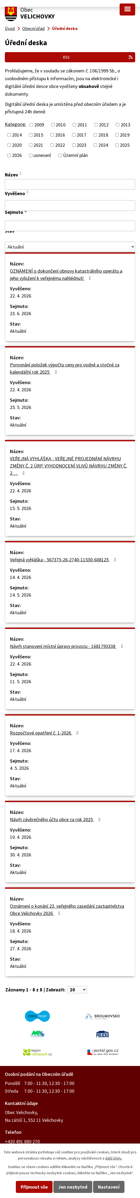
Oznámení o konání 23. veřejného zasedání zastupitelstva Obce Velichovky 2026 (67, 909)
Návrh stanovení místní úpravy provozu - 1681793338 (67, 646)
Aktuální (18, 331)
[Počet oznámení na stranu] (77, 989)
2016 (60, 135)
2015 (38, 135)
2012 (104, 125)
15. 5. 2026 (20, 508)
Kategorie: (15, 124)
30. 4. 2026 (20, 855)
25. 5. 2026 (20, 407)
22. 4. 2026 (20, 296)
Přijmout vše (34, 1187)
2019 (125, 135)
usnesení (42, 155)
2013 (125, 125)
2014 (17, 135)
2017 (81, 135)
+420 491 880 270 (22, 1141)
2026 (17, 155)
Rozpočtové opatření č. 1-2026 (45, 733)
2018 (103, 135)
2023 (81, 145)
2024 (103, 145)
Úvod (10, 28)
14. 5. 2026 (20, 595)
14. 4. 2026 (20, 577)
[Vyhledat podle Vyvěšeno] (70, 205)
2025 (125, 145)
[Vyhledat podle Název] (70, 184)
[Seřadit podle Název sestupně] (21, 174)
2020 (17, 145)
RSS (98, 57)
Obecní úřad (33, 28)
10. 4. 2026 (20, 837)
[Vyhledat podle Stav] (70, 247)
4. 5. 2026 (19, 768)
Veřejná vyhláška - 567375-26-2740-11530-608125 (64, 560)
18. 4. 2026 (20, 931)
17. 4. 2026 (20, 750)
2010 (60, 125)
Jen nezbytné (72, 1187)
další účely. (113, 1158)
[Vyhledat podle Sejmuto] (70, 226)
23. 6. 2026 (20, 313)
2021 (38, 145)
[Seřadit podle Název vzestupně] (21, 172)
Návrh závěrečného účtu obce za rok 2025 (56, 819)
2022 (60, 145)
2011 (82, 125)
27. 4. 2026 (20, 948)
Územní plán (75, 155)
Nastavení (109, 1187)
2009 (39, 125)
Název (11, 175)
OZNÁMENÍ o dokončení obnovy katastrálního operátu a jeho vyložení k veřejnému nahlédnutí (66, 274)
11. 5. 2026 (20, 681)
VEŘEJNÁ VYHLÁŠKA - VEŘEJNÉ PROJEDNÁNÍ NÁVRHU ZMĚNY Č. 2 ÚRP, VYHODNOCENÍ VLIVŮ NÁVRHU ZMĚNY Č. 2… (68, 465)
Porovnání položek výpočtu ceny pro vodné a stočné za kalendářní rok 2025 (64, 368)
